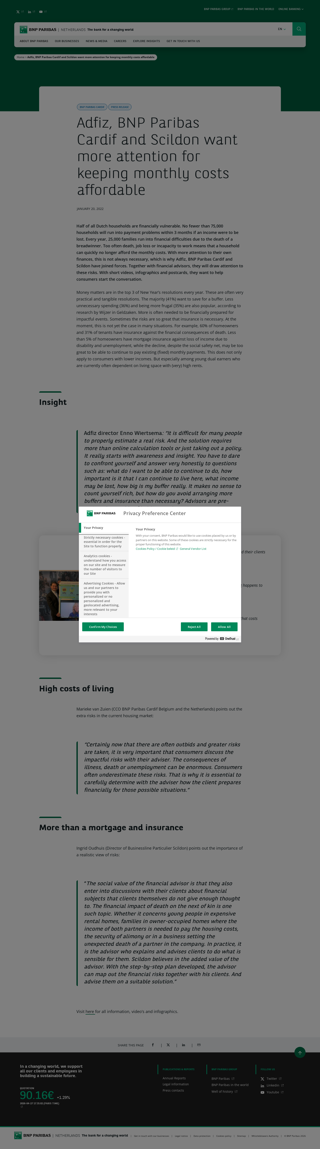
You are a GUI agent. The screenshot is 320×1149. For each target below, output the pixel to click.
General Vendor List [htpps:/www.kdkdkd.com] (193, 549)
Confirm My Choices (103, 627)
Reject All (194, 627)
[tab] (104, 528)
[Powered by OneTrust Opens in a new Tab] (222, 639)
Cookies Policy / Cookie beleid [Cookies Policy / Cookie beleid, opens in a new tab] (155, 549)
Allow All (224, 627)
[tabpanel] (187, 540)
